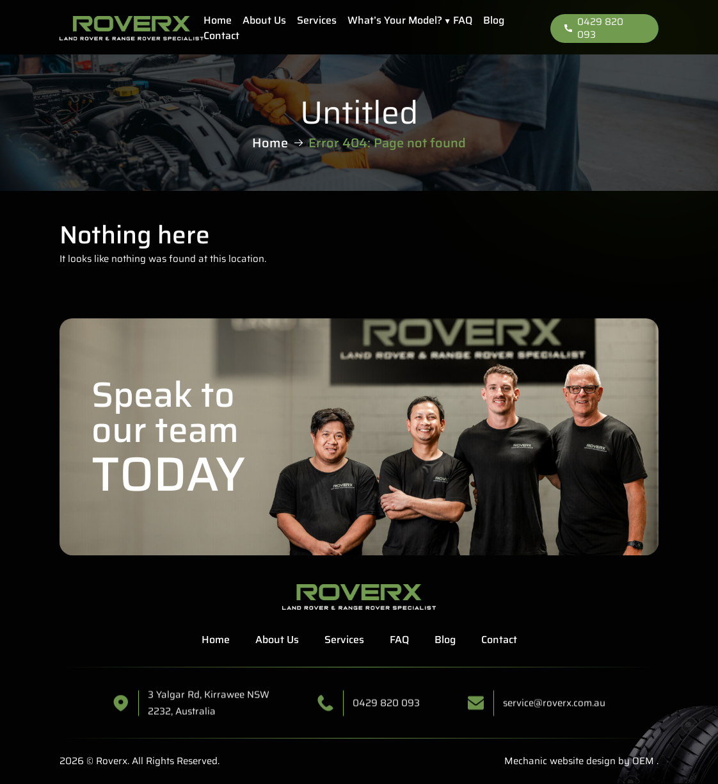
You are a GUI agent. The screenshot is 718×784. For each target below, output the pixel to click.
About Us (264, 20)
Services (317, 20)
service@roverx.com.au (554, 713)
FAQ (462, 20)
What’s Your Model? (394, 20)
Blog (493, 20)
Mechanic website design (560, 761)
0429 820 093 (593, 28)
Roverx (111, 761)
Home (217, 20)
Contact (221, 35)
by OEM (635, 761)
